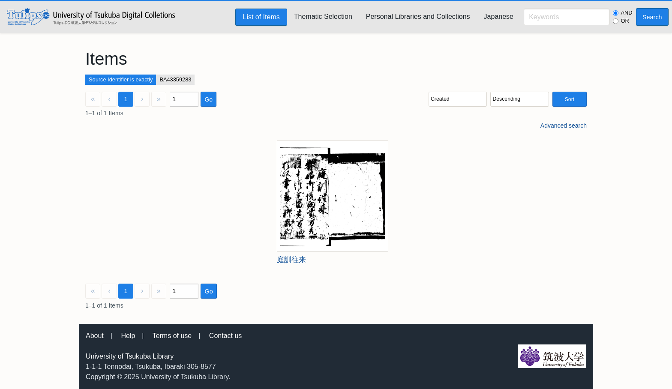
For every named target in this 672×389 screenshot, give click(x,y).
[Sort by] (458, 99)
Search (652, 17)
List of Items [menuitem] (261, 17)
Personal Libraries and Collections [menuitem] (418, 16)
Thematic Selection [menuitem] (323, 16)
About (95, 335)
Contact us (225, 335)
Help (128, 335)
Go (208, 99)
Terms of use (172, 335)
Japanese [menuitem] (498, 16)
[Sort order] (519, 99)
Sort (569, 99)
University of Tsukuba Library (130, 356)
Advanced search (563, 125)
